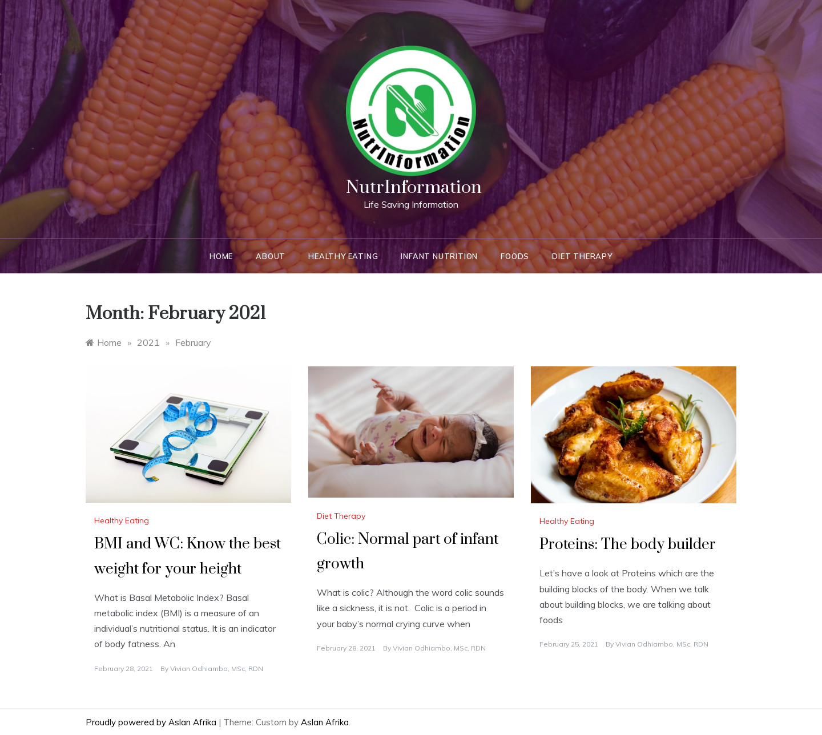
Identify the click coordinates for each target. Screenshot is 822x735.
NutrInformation (414, 187)
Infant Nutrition (439, 256)
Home (221, 256)
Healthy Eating (343, 256)
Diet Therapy (582, 256)
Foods (515, 256)
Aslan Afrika (325, 722)
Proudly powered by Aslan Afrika (152, 722)
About (270, 256)
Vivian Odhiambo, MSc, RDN (216, 668)
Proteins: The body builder (627, 544)
